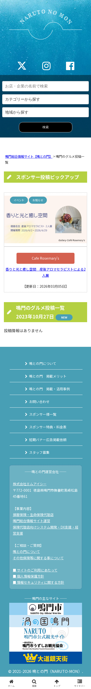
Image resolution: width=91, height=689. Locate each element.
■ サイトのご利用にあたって (35, 570)
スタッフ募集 (39, 452)
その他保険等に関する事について (38, 557)
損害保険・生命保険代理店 (33, 514)
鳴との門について (42, 363)
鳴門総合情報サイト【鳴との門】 (28, 156)
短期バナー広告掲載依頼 (47, 439)
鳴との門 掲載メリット (47, 376)
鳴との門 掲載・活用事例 (49, 388)
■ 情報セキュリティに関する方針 (38, 582)
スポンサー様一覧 (42, 414)
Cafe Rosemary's (45, 258)
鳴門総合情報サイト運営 (31, 520)
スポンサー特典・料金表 (47, 426)
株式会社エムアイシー (30, 483)
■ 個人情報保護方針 (28, 576)
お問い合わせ (39, 401)
